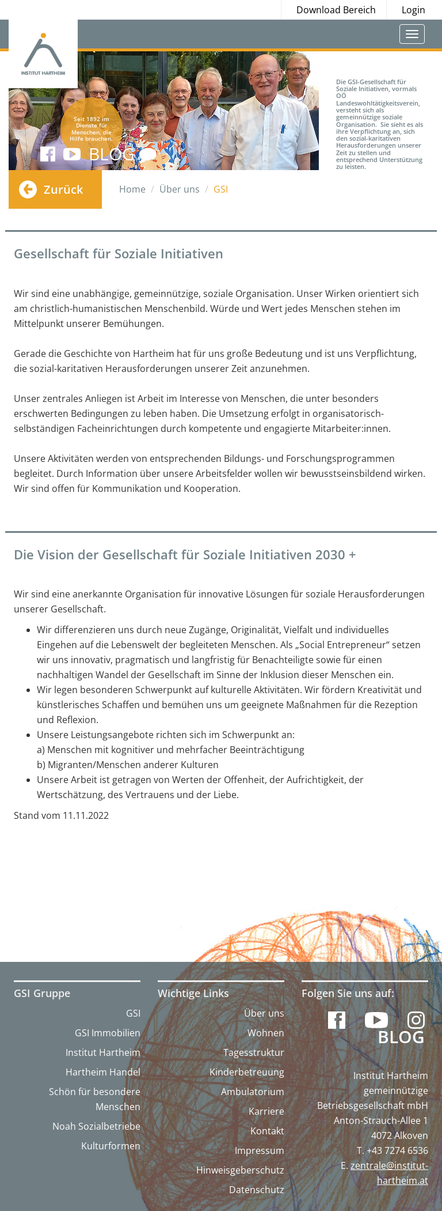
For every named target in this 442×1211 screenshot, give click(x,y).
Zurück (63, 189)
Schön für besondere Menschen (94, 1099)
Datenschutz (256, 1189)
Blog (401, 1037)
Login (413, 9)
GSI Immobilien (107, 1032)
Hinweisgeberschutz (240, 1170)
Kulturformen (110, 1145)
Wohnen (265, 1032)
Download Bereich (336, 9)
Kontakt (267, 1130)
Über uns (264, 1013)
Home (132, 189)
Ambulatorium (252, 1091)
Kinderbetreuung (246, 1072)
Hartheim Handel (103, 1072)
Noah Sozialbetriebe (96, 1126)
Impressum (259, 1150)
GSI (133, 1013)
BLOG (123, 154)
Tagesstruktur (253, 1052)
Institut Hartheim (103, 1052)
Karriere (266, 1111)
